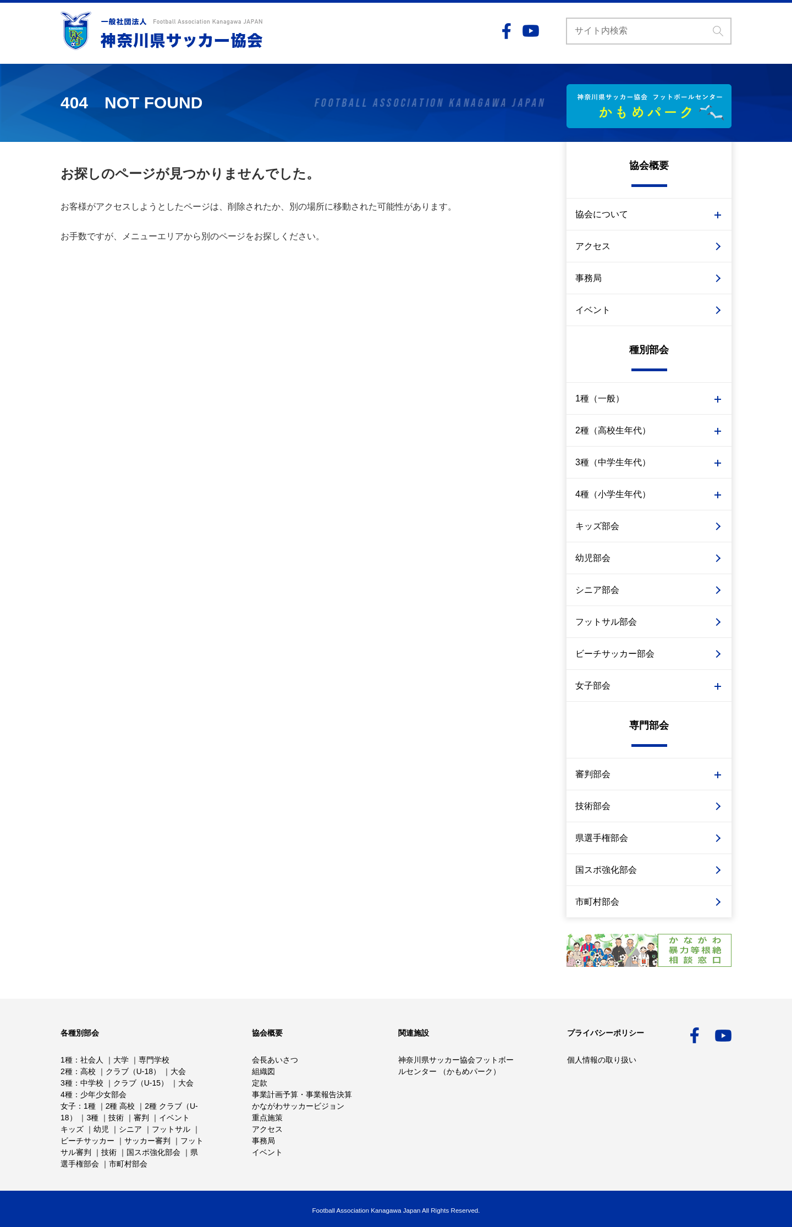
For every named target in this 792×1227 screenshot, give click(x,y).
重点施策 (267, 1117)
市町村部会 (597, 901)
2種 (67, 1071)
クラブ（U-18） (133, 1071)
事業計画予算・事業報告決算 (302, 1094)
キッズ (72, 1129)
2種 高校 (120, 1106)
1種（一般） (599, 398)
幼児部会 (592, 558)
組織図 (263, 1071)
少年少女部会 (103, 1094)
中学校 (91, 1083)
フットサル (171, 1129)
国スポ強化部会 (606, 869)
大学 (121, 1059)
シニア (130, 1129)
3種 (67, 1083)
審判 (141, 1117)
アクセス (592, 246)
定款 (259, 1083)
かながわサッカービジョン (298, 1106)
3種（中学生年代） (613, 462)
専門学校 (154, 1059)
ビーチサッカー (87, 1140)
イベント (592, 310)
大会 (178, 1071)
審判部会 (592, 774)
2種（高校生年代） (613, 430)
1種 (67, 1059)
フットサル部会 (606, 621)
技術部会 (592, 806)
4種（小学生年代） (613, 494)
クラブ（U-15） (140, 1083)
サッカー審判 (147, 1140)
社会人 (91, 1059)
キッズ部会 (597, 526)
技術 (116, 1117)
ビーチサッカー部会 (614, 653)
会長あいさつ (275, 1059)
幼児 (101, 1129)
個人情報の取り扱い (601, 1059)
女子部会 (592, 685)
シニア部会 (597, 590)
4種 (67, 1094)
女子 (68, 1106)
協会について (601, 214)
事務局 (588, 278)
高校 (88, 1071)
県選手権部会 (601, 838)
